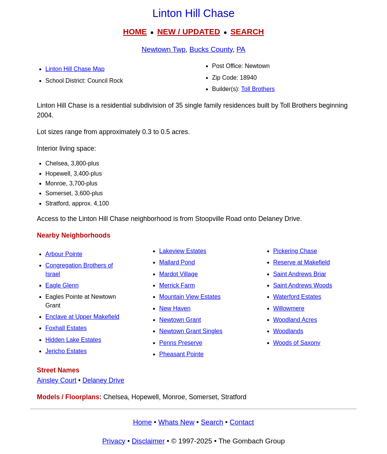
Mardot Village (178, 274)
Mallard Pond (177, 262)
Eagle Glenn (62, 285)
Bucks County (210, 49)
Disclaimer (148, 441)
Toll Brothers (258, 89)
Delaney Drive (103, 380)
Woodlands (288, 331)
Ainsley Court (57, 380)
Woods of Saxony (296, 343)
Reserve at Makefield (301, 262)
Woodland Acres (295, 320)
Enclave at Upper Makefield (82, 316)
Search (212, 422)
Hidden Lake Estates (73, 340)
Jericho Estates (66, 351)
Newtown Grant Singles (190, 331)
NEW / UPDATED (188, 31)
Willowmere (289, 308)
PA (241, 49)
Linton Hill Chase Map (75, 69)
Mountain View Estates (189, 296)
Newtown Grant (180, 320)
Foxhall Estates (66, 328)
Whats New (176, 422)
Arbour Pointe (63, 254)
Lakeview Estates (182, 251)
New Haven (174, 308)
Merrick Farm (177, 285)
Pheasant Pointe (181, 354)
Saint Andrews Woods (302, 285)
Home (142, 422)
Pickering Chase (295, 251)
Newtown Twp (164, 49)
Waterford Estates (297, 296)
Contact (242, 422)
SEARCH (247, 31)
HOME (135, 31)
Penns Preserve (180, 343)
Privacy (113, 441)
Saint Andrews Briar (300, 274)
